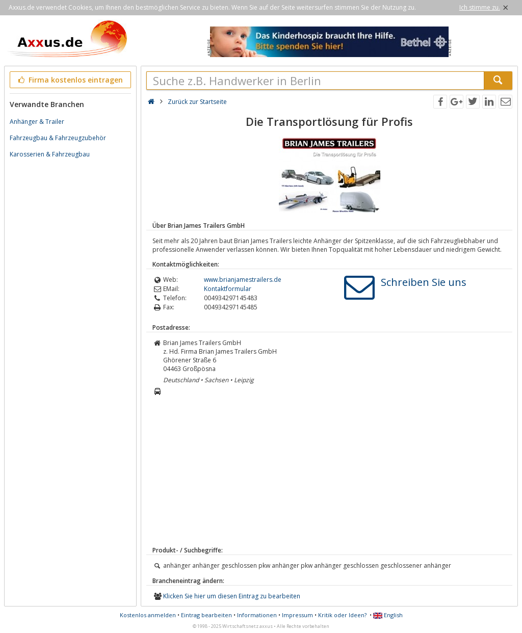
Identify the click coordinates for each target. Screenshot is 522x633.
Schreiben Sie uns (423, 282)
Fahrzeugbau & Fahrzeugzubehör (58, 138)
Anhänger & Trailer (37, 121)
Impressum (297, 615)
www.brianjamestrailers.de (242, 279)
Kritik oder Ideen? (342, 615)
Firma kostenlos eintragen (69, 80)
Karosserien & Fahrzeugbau (50, 154)
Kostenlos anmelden (148, 615)
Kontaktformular (227, 288)
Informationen (257, 615)
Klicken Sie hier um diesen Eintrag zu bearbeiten (231, 596)
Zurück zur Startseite (197, 101)
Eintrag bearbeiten (206, 615)
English (388, 615)
